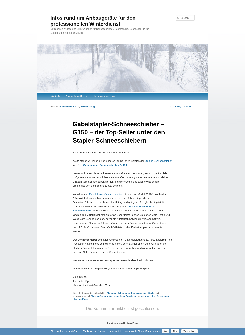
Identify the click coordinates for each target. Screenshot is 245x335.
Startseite (56, 96)
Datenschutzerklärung (76, 96)
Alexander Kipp (87, 106)
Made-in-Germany (99, 296)
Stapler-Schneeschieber (158, 160)
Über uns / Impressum (104, 96)
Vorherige (176, 106)
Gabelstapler (124, 293)
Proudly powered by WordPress (122, 323)
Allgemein (111, 293)
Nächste (189, 106)
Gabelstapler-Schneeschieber (106, 194)
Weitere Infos (189, 331)
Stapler (151, 293)
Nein (175, 331)
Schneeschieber (139, 293)
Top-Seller (131, 296)
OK (165, 331)
